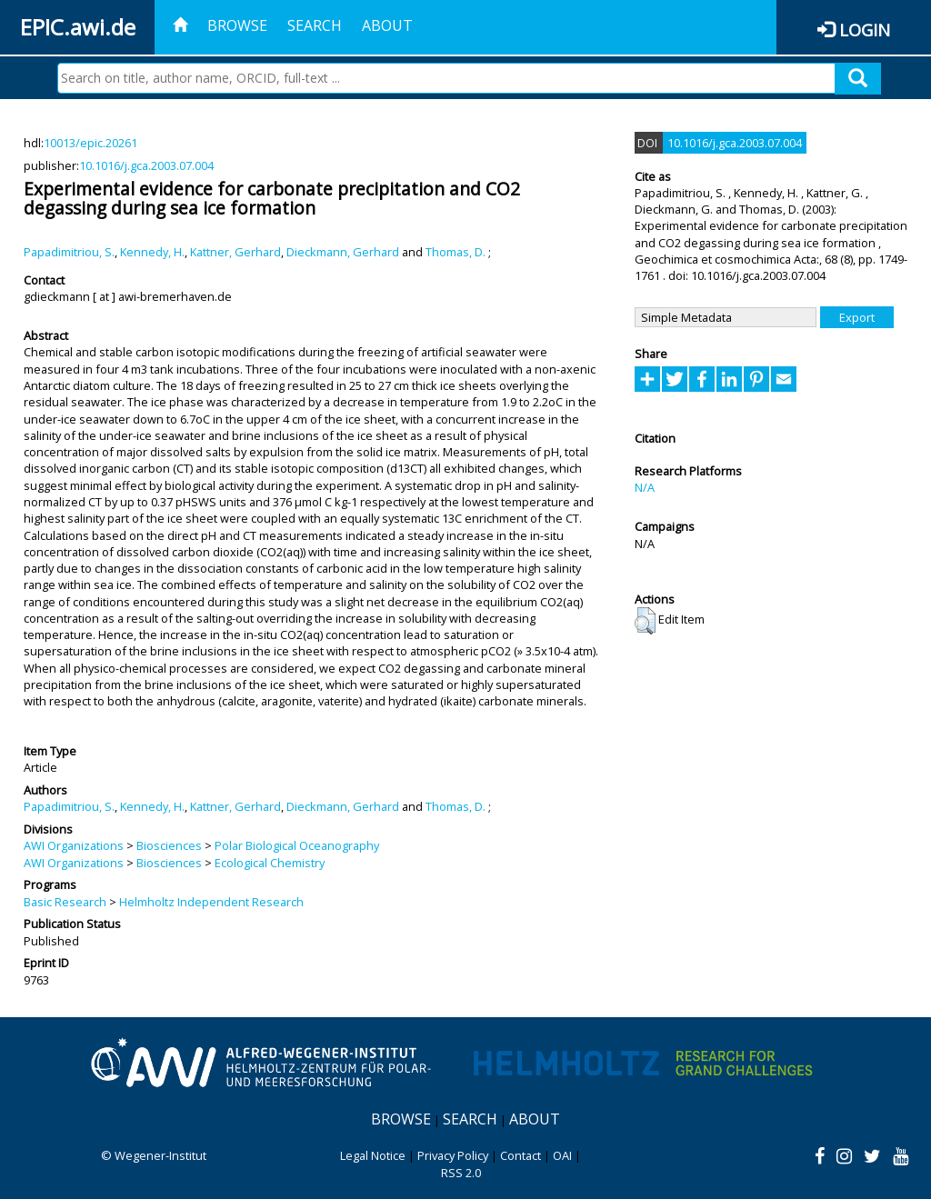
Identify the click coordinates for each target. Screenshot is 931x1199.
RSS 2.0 (461, 1172)
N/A (645, 487)
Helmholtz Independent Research (211, 902)
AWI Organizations (74, 845)
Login (864, 29)
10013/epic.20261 (90, 143)
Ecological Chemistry (270, 862)
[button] (645, 620)
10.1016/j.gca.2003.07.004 (146, 165)
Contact (520, 1155)
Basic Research (65, 902)
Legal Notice (372, 1155)
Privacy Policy (452, 1155)
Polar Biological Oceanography (297, 845)
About (387, 25)
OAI (562, 1155)
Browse (237, 25)
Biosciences (169, 845)
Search (314, 25)
